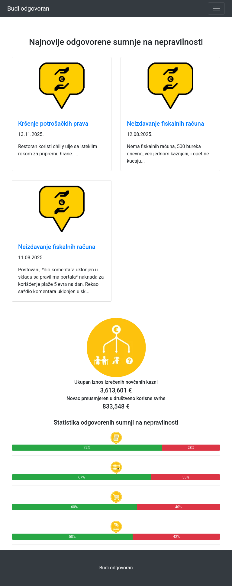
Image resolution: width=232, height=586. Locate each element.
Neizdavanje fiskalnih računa (165, 123)
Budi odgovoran (28, 8)
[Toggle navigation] (216, 8)
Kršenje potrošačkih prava (53, 123)
